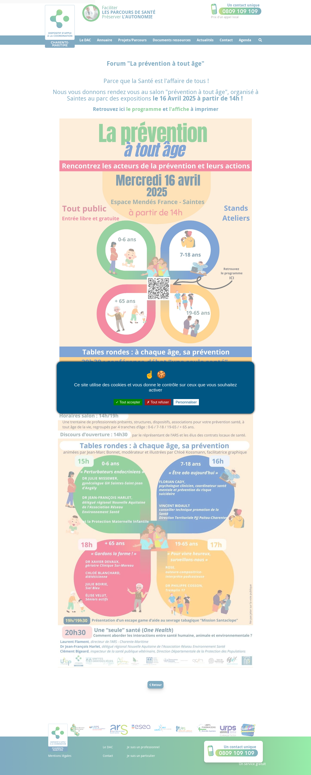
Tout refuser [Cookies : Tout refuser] (158, 402)
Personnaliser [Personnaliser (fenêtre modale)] (186, 402)
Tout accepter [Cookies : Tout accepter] (128, 402)
